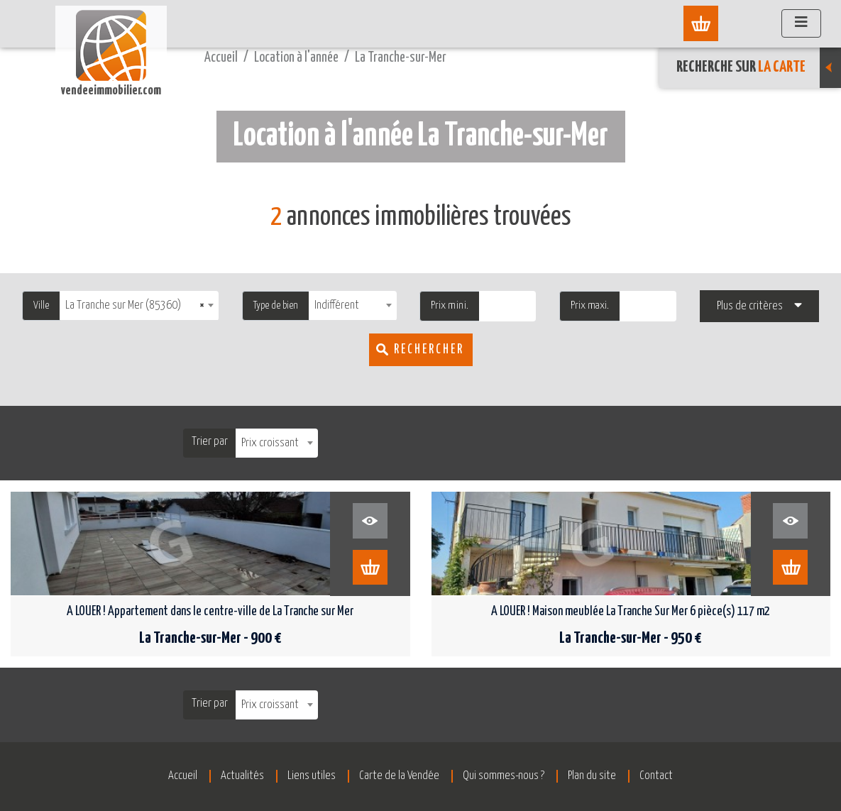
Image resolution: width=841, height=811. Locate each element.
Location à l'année (296, 58)
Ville (41, 305)
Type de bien (275, 305)
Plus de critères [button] (750, 306)
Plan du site (597, 776)
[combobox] (139, 305)
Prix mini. (449, 305)
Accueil (221, 58)
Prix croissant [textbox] (270, 443)
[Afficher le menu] (801, 23)
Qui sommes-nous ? (506, 776)
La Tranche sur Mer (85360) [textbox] (134, 305)
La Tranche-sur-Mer (400, 58)
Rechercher (429, 349)
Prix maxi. (590, 305)
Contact (664, 776)
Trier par (210, 442)
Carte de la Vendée (399, 776)
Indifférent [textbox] (336, 305)
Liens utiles (309, 776)
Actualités (236, 776)
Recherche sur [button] (758, 67)
